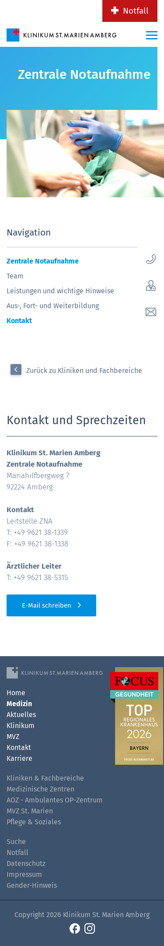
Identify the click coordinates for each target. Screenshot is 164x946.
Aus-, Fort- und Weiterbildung (53, 306)
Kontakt (19, 321)
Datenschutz (26, 863)
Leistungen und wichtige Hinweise (60, 291)
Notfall (136, 11)
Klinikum (21, 725)
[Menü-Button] (151, 35)
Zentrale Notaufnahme (43, 261)
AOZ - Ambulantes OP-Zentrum (55, 800)
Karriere (19, 758)
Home (16, 693)
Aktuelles (21, 714)
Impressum (24, 874)
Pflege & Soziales (34, 822)
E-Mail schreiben (46, 605)
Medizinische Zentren (40, 789)
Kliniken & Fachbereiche (45, 778)
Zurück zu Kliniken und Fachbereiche (84, 370)
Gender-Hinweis (32, 885)
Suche (16, 841)
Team (15, 276)
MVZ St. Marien (30, 811)
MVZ (13, 736)
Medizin (19, 704)
